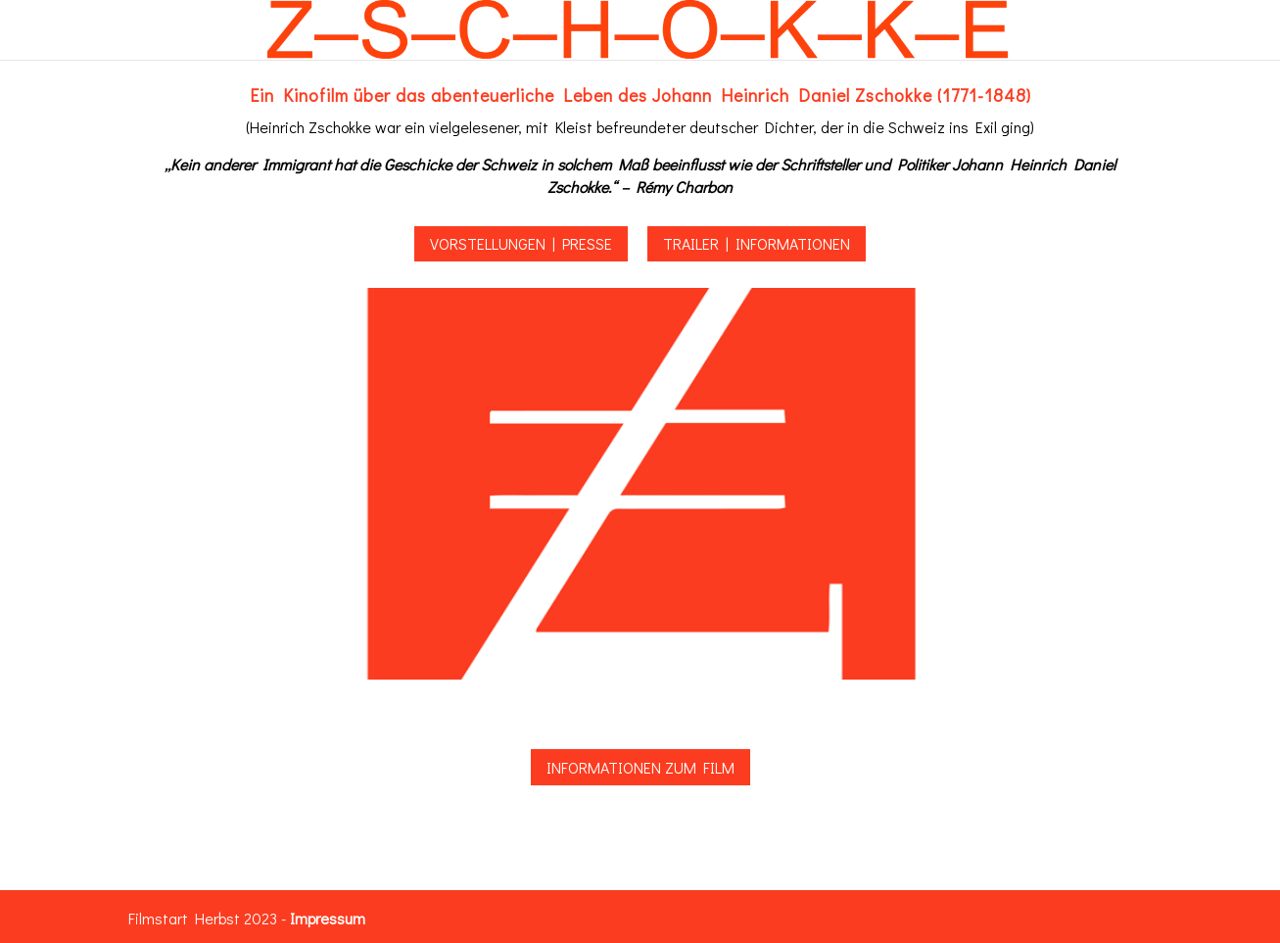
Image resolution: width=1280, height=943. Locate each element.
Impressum (327, 918)
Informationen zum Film (640, 767)
